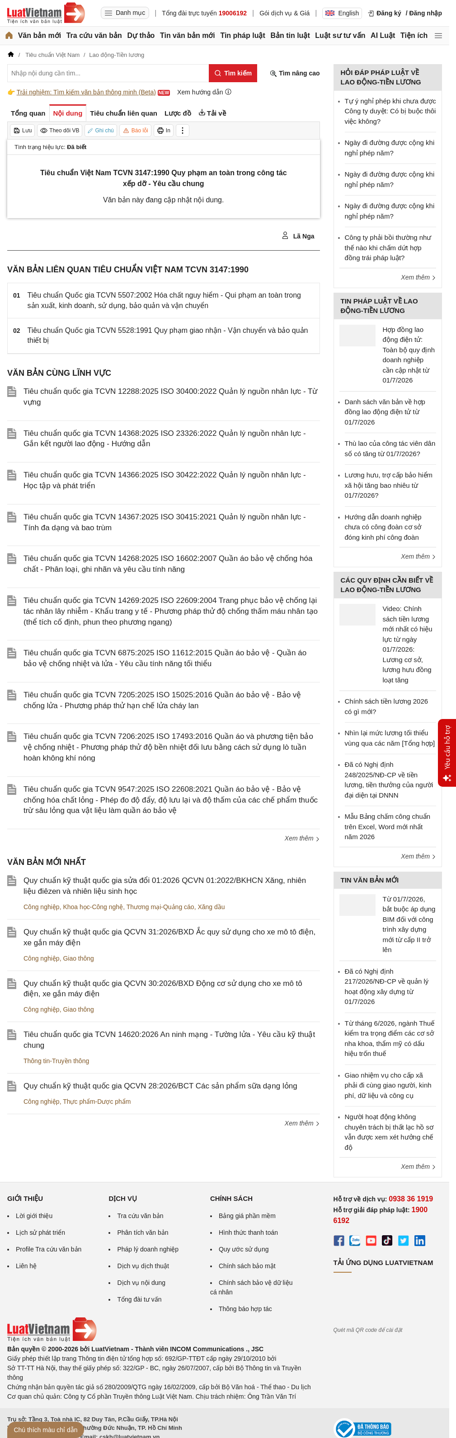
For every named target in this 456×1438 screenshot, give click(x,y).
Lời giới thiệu (34, 1215)
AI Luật (383, 35)
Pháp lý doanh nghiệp (148, 1249)
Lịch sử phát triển (40, 1232)
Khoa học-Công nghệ (93, 906)
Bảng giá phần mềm (247, 1215)
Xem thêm (302, 838)
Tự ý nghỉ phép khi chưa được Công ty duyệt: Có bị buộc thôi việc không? (390, 111)
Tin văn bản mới (187, 35)
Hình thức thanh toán (248, 1232)
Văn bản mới (39, 35)
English (342, 13)
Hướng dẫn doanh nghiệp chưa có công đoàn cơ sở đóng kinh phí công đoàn (383, 527)
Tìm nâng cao (295, 73)
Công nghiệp (42, 906)
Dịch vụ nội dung (141, 1282)
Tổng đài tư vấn (139, 1299)
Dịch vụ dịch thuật (143, 1266)
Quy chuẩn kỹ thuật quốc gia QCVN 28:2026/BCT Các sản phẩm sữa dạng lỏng (160, 1086)
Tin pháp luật (242, 35)
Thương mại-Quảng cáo (160, 906)
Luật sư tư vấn (340, 35)
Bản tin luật (290, 35)
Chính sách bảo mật (247, 1266)
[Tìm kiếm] (233, 73)
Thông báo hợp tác (245, 1308)
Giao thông (78, 958)
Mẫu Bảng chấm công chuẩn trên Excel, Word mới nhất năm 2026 (388, 826)
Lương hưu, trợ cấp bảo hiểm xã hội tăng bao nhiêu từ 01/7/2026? (389, 485)
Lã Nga (298, 236)
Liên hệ (26, 1266)
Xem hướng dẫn (204, 92)
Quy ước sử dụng (244, 1249)
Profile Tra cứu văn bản (48, 1249)
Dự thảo (141, 35)
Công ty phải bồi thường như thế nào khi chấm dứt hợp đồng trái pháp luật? (388, 247)
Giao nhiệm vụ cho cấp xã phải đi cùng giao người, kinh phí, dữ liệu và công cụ (388, 1085)
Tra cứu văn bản (94, 35)
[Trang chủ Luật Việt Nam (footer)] (52, 1339)
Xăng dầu (211, 906)
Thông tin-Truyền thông (56, 1060)
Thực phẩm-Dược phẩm (97, 1101)
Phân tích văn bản (142, 1232)
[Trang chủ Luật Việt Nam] (46, 13)
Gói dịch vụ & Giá (284, 13)
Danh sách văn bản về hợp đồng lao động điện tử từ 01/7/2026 (385, 412)
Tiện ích (414, 35)
